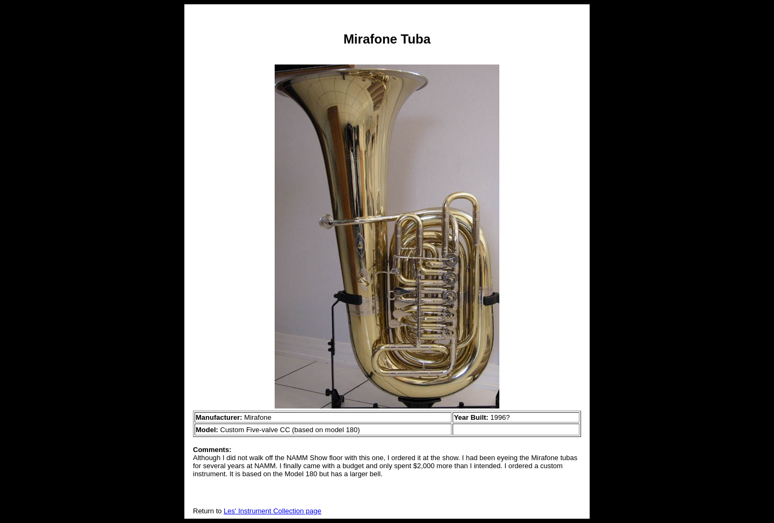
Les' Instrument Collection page (272, 511)
